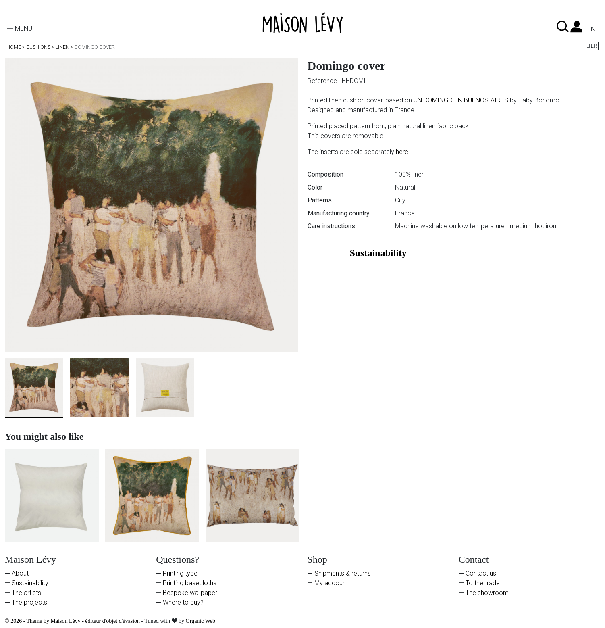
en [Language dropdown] (591, 29)
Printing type (180, 573)
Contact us (481, 573)
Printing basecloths (189, 583)
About (20, 573)
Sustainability (30, 583)
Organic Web (200, 621)
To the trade (483, 583)
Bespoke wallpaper (190, 593)
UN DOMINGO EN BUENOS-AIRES (461, 100)
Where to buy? (183, 602)
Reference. (324, 81)
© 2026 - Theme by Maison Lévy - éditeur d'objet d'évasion (73, 621)
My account (331, 583)
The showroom (487, 593)
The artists (26, 593)
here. (403, 152)
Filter (589, 46)
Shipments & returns (342, 573)
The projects (29, 602)
